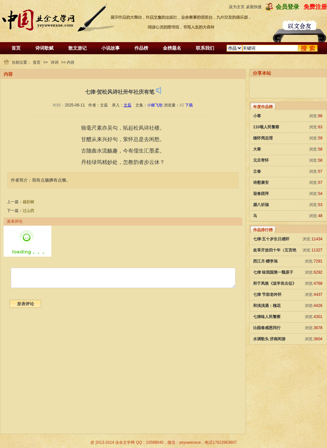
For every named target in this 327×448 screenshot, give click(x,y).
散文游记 (77, 48)
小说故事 (110, 48)
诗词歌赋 (44, 48)
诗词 (55, 62)
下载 (189, 105)
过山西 (28, 210)
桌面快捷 (254, 7)
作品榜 (141, 48)
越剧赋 (28, 202)
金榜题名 (172, 48)
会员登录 (287, 7)
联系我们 (205, 48)
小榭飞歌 (155, 105)
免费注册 (315, 7)
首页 (16, 48)
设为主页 (237, 7)
